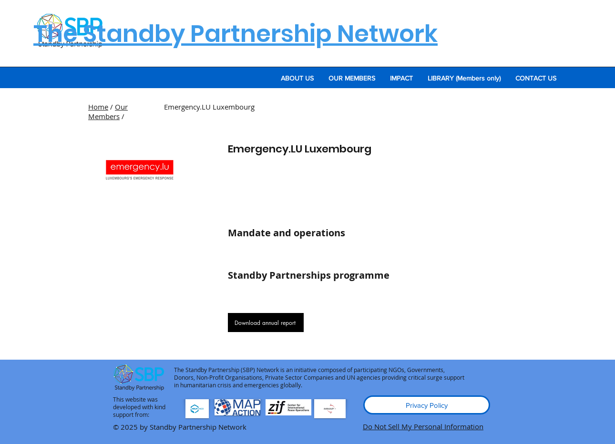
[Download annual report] (266, 322)
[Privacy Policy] (426, 404)
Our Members (108, 111)
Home (98, 106)
